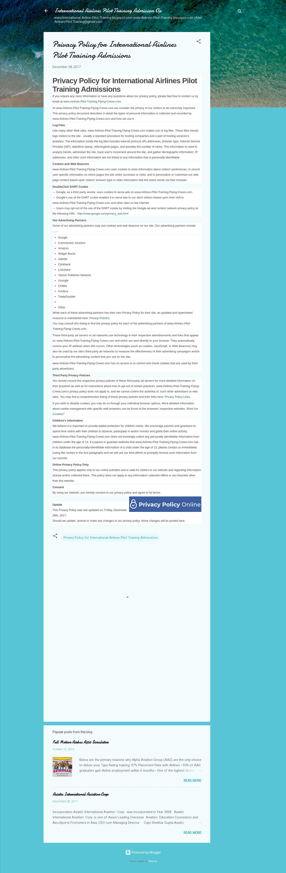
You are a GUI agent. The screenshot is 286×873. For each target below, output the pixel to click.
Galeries (152, 861)
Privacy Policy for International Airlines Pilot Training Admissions (110, 538)
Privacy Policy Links (177, 396)
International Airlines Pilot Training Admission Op (108, 10)
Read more (192, 781)
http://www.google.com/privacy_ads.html (102, 213)
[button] (198, 42)
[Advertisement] (228, 99)
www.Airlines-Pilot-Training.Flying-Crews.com (92, 101)
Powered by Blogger (143, 852)
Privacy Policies (99, 318)
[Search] (239, 12)
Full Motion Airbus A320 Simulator (80, 742)
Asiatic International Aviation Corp (80, 794)
